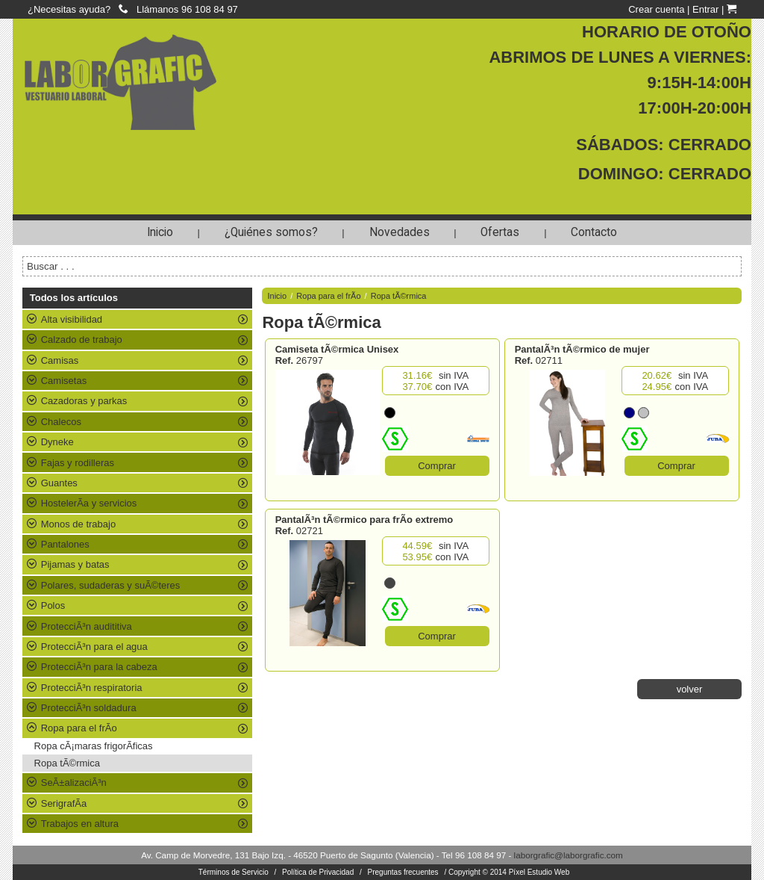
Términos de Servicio (233, 872)
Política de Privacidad (318, 872)
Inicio (160, 232)
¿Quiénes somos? (271, 232)
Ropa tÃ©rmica (67, 763)
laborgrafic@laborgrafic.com (568, 855)
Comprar (437, 465)
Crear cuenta (656, 9)
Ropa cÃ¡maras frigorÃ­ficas (93, 746)
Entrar (705, 9)
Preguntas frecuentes (403, 872)
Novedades (399, 232)
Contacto (594, 232)
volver (690, 689)
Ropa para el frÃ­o (328, 295)
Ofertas (499, 232)
